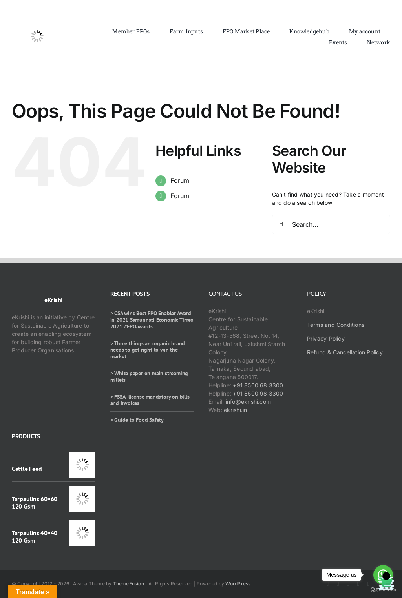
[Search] (282, 224)
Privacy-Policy (326, 338)
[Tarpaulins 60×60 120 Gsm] (82, 490)
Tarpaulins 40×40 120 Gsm (34, 536)
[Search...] (331, 224)
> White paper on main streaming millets (149, 376)
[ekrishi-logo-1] (37, 13)
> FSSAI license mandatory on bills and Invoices (150, 400)
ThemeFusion (128, 584)
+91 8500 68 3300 (258, 385)
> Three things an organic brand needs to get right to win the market (147, 350)
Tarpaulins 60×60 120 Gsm (34, 502)
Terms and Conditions (335, 324)
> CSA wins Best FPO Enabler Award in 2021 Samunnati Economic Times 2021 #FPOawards (151, 320)
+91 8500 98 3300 (258, 393)
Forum (179, 180)
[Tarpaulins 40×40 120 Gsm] (82, 524)
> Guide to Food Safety (137, 419)
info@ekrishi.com (248, 401)
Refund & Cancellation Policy (345, 352)
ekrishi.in (235, 410)
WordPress (237, 584)
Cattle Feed (27, 468)
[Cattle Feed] (82, 456)
